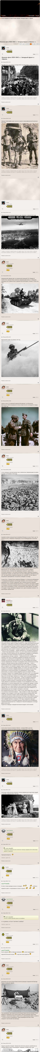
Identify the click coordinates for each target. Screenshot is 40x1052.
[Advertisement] (20, 30)
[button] (21, 44)
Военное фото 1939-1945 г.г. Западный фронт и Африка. (17, 41)
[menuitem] (37, 15)
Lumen (6, 848)
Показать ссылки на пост (5, 102)
